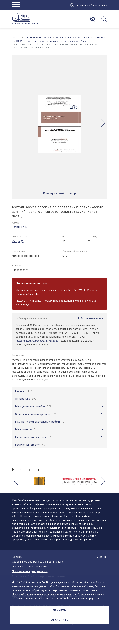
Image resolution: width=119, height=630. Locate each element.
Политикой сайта (21, 594)
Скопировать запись (92, 318)
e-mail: (16, 23)
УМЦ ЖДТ (18, 241)
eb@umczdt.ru (29, 23)
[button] (103, 123)
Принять (59, 610)
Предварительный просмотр (59, 193)
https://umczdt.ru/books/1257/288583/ (38, 340)
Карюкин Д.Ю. (20, 226)
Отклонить (59, 620)
